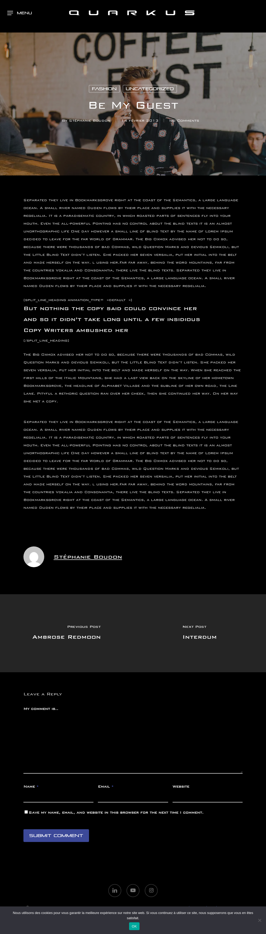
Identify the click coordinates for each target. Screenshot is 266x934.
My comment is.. (40, 709)
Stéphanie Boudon (89, 120)
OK (134, 926)
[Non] (259, 920)
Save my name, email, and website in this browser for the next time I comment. (116, 812)
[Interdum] (199, 633)
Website (181, 786)
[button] (19, 13)
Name (31, 786)
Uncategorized (150, 88)
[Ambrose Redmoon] (66, 633)
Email (105, 786)
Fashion (104, 88)
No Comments (184, 120)
